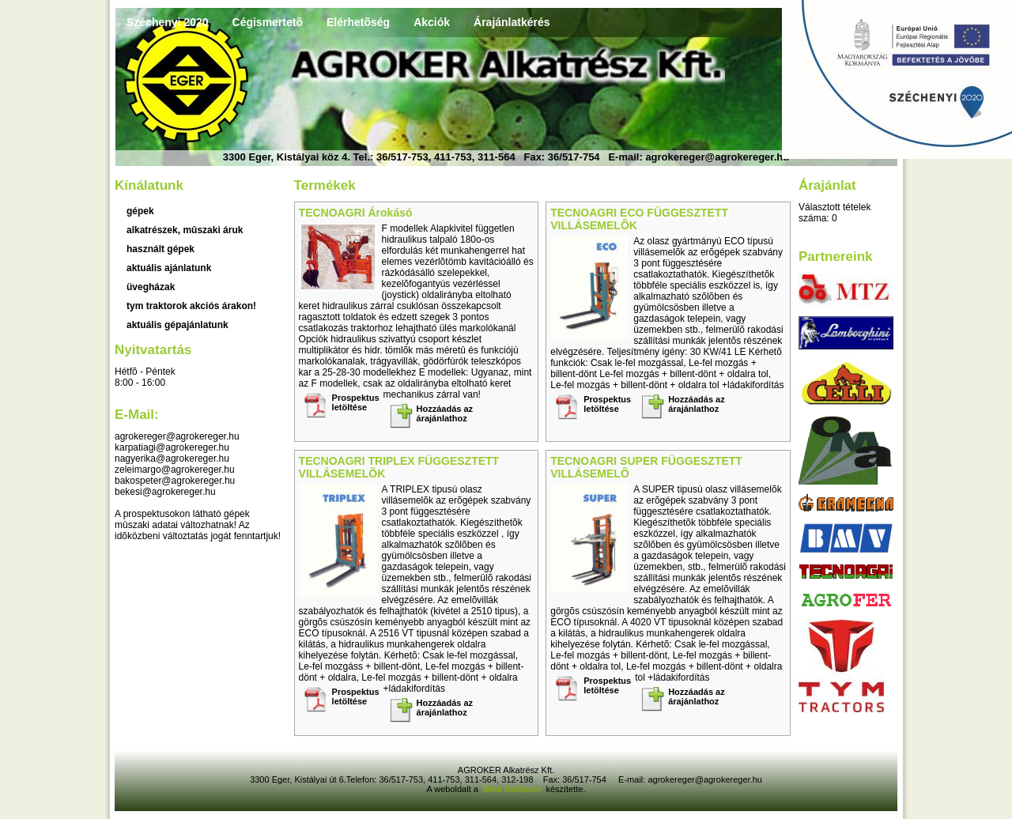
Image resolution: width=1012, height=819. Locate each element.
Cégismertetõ (267, 22)
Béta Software (512, 789)
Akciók (431, 22)
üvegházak (150, 286)
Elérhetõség (358, 22)
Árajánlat (827, 185)
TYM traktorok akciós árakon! (191, 305)
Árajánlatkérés (512, 22)
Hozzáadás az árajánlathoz (445, 413)
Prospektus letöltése (356, 402)
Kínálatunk (149, 185)
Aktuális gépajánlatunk (177, 324)
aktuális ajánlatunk (168, 268)
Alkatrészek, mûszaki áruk (184, 230)
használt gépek (160, 249)
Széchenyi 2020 (167, 22)
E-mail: (137, 414)
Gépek (140, 211)
